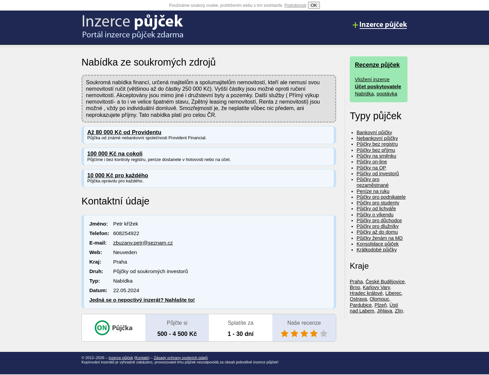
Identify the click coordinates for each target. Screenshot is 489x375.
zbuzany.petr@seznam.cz (143, 243)
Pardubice (361, 305)
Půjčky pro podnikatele (381, 197)
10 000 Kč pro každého (117, 175)
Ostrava (358, 299)
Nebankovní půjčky (377, 138)
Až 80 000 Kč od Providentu (124, 132)
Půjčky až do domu (377, 232)
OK (314, 5)
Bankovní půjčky (374, 132)
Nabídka (364, 93)
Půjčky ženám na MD (380, 238)
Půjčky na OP (371, 168)
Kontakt (141, 358)
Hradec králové (366, 293)
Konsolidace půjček (378, 244)
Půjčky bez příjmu (376, 150)
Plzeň (381, 305)
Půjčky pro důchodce (379, 220)
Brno (355, 287)
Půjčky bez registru (377, 144)
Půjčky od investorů (378, 173)
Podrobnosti (295, 5)
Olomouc (379, 299)
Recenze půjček (377, 64)
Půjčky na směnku (376, 156)
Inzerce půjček (121, 358)
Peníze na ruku (373, 191)
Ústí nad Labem (374, 308)
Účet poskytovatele (378, 86)
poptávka (387, 93)
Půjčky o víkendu (375, 214)
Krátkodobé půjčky (377, 249)
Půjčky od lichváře (376, 208)
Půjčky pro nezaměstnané (372, 182)
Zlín (399, 311)
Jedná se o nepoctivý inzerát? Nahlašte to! (142, 300)
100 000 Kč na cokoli (115, 153)
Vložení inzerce (372, 79)
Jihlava (384, 311)
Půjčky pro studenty (378, 203)
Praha (356, 281)
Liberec (393, 293)
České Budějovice (384, 281)
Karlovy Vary (376, 287)
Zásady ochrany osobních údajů (181, 358)
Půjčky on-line (372, 161)
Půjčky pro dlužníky (378, 226)
